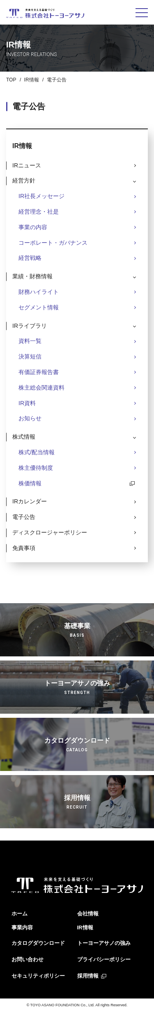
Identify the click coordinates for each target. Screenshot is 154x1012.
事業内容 (22, 927)
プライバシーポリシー (104, 959)
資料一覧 (29, 341)
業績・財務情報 (32, 276)
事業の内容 (32, 227)
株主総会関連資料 (41, 387)
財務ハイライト (38, 291)
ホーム (19, 914)
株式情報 (23, 436)
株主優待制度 (35, 467)
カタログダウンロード (38, 943)
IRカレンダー (29, 501)
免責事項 (23, 548)
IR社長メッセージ (41, 196)
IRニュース (26, 165)
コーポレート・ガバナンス (52, 242)
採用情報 (88, 976)
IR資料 (27, 403)
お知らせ (29, 418)
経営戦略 (29, 258)
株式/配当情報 (36, 452)
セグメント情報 (38, 307)
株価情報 (29, 483)
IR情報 (31, 80)
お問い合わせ (27, 959)
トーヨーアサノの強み (104, 943)
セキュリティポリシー (38, 976)
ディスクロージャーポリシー (49, 532)
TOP (11, 80)
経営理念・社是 (38, 211)
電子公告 (23, 517)
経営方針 (23, 180)
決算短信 (29, 356)
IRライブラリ (29, 325)
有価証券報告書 (38, 372)
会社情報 (88, 914)
